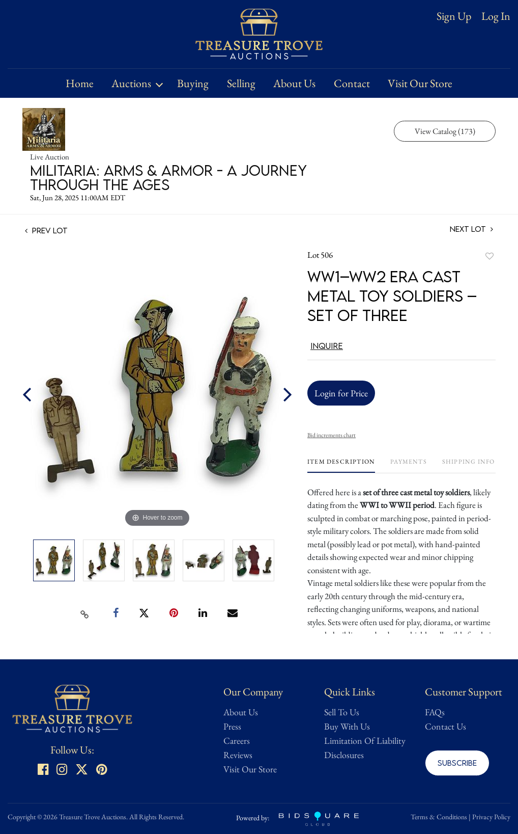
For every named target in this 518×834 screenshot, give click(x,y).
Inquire (326, 346)
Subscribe (457, 762)
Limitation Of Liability (365, 740)
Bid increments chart (331, 435)
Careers (236, 740)
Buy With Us (347, 726)
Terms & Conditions (439, 816)
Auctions (131, 83)
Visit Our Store (420, 83)
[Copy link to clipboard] (85, 613)
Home (80, 83)
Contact (352, 83)
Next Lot (471, 229)
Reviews (237, 755)
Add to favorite (489, 256)
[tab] (341, 465)
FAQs (435, 712)
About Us (294, 83)
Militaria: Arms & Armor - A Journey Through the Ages (168, 177)
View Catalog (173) (445, 131)
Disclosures (344, 755)
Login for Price (341, 393)
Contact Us (445, 726)
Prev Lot (46, 230)
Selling (241, 83)
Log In (495, 16)
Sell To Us (341, 712)
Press (232, 726)
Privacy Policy (491, 816)
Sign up (454, 16)
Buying (193, 83)
